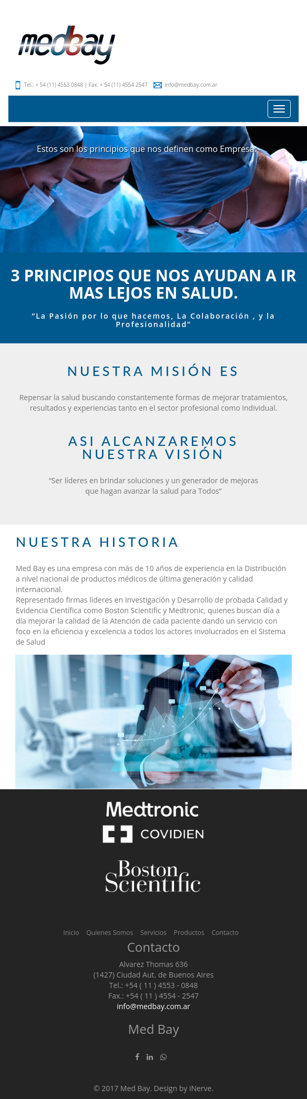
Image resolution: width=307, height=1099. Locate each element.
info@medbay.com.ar (186, 84)
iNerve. (201, 1088)
